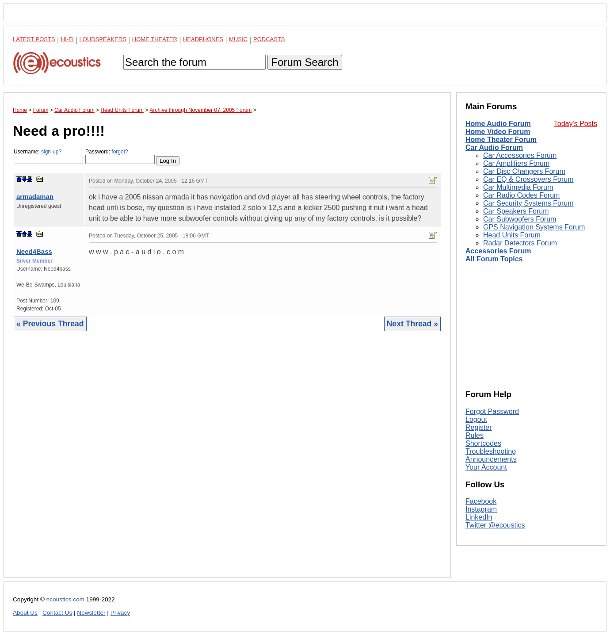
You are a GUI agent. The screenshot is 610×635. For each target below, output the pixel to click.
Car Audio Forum (494, 147)
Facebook (480, 501)
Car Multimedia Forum (518, 187)
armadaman (34, 196)
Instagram (481, 509)
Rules (474, 435)
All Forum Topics (493, 259)
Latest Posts (34, 39)
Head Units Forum (512, 235)
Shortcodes (483, 443)
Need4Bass (34, 251)
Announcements (491, 459)
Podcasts (269, 39)
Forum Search (304, 62)
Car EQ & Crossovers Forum (528, 179)
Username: (48, 156)
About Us (25, 612)
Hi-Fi (67, 39)
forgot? (119, 152)
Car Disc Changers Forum (524, 171)
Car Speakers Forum (516, 211)
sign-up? (51, 152)
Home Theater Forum (501, 139)
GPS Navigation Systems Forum (534, 227)
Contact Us (57, 612)
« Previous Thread (50, 323)
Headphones (203, 39)
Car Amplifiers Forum (516, 163)
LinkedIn (478, 517)
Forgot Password (492, 411)
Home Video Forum (497, 131)
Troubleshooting (490, 451)
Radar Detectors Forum (520, 243)
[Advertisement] (227, 461)
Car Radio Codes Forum (521, 195)
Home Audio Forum (498, 123)
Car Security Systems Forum (528, 203)
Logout (476, 419)
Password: (120, 156)
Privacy (120, 612)
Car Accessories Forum (520, 155)
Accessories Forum (498, 251)
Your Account (486, 467)
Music (238, 39)
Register (478, 427)
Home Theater (154, 39)
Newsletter (91, 612)
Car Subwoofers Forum (519, 219)
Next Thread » (412, 323)
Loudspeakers (103, 39)
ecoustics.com (65, 599)
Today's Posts (575, 123)
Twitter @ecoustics (495, 525)
